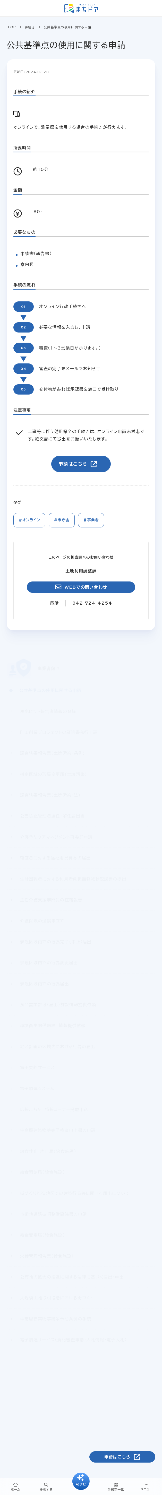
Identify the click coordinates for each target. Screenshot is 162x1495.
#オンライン (29, 520)
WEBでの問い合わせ (86, 587)
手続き (30, 27)
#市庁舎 (62, 520)
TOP (11, 27)
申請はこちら (72, 464)
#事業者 (91, 520)
